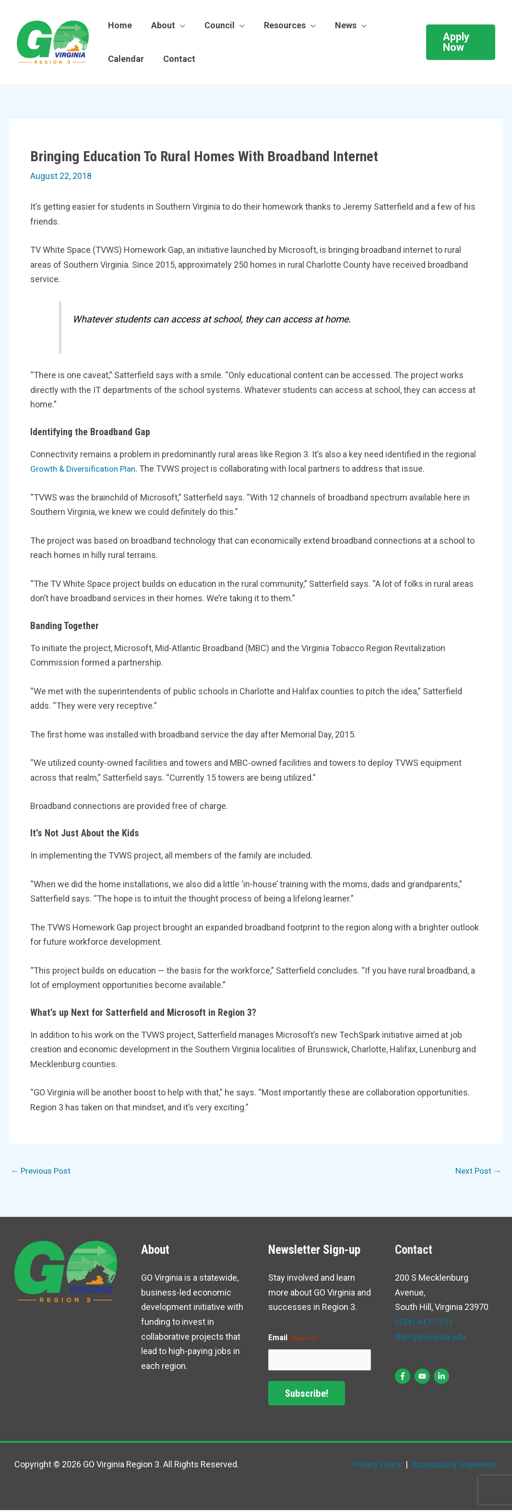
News (337, 25)
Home (119, 25)
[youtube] (423, 1376)
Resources (278, 25)
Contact (176, 59)
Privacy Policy (370, 1465)
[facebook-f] (404, 1376)
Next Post (477, 1171)
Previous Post (42, 1171)
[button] (459, 42)
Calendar (125, 59)
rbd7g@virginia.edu (431, 1337)
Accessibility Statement (451, 1465)
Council (215, 25)
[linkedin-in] (443, 1376)
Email (292, 1339)
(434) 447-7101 (424, 1323)
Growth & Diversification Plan (85, 469)
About (160, 25)
